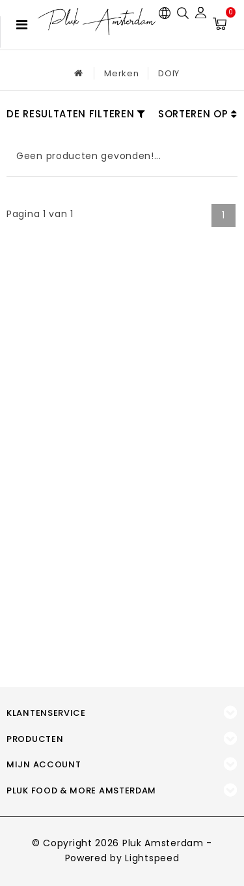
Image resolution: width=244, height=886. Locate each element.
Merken (121, 73)
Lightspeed (152, 857)
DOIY (169, 73)
